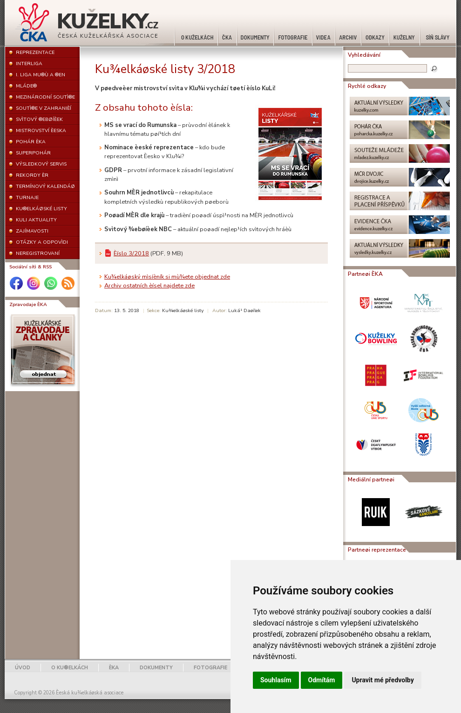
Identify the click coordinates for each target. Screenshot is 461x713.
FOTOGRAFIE (210, 667)
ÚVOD (22, 667)
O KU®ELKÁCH (69, 667)
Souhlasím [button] (276, 680)
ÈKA (114, 667)
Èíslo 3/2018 (131, 253)
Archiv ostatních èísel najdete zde (149, 285)
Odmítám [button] (321, 680)
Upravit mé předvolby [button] (383, 680)
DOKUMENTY (156, 667)
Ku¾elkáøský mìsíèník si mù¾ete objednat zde (167, 277)
